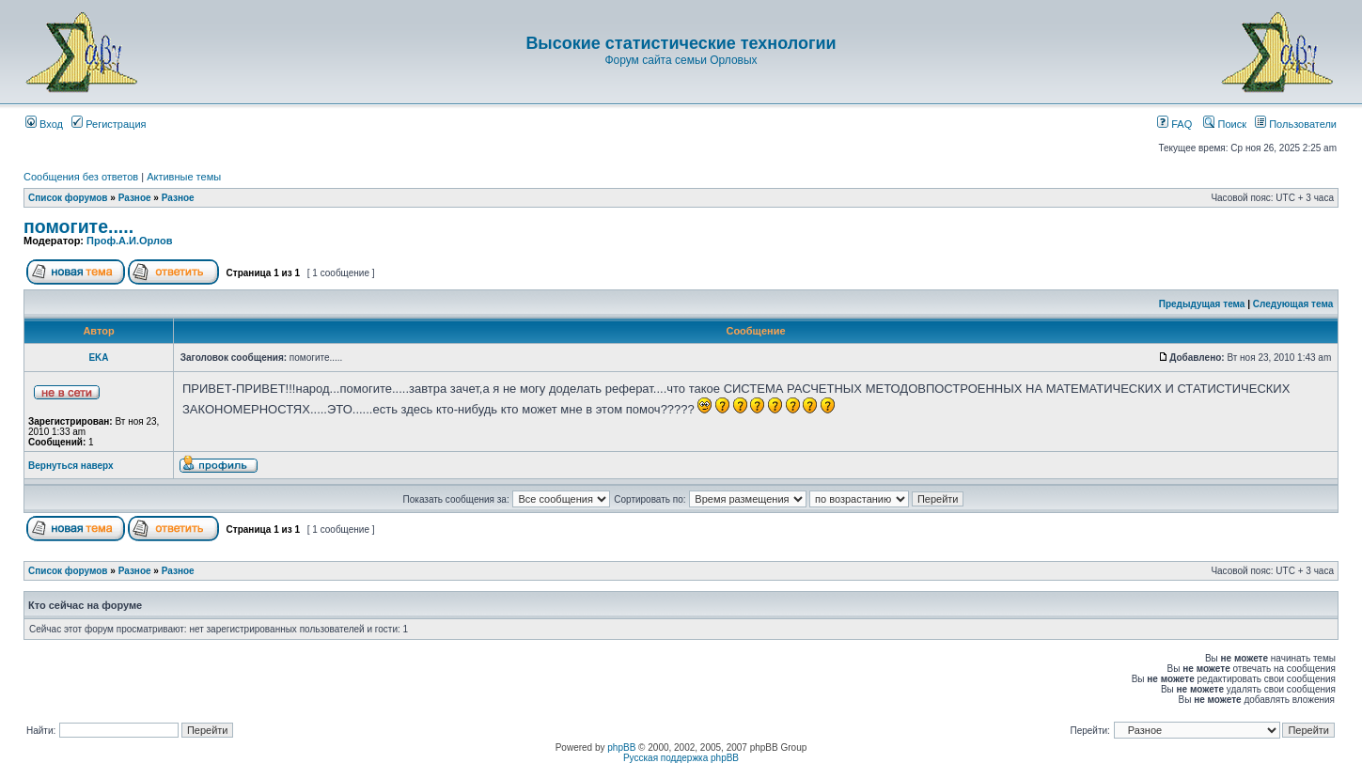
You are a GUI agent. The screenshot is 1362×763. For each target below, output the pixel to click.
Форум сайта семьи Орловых (680, 60)
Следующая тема (1293, 304)
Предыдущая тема (1202, 304)
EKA (98, 357)
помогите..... (78, 226)
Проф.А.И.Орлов (129, 240)
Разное (134, 198)
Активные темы (184, 176)
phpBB (621, 747)
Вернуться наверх (71, 465)
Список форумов (68, 198)
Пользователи (1296, 124)
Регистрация (108, 124)
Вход (44, 124)
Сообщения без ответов (80, 176)
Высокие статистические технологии (680, 43)
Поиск (1224, 124)
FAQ (1174, 124)
